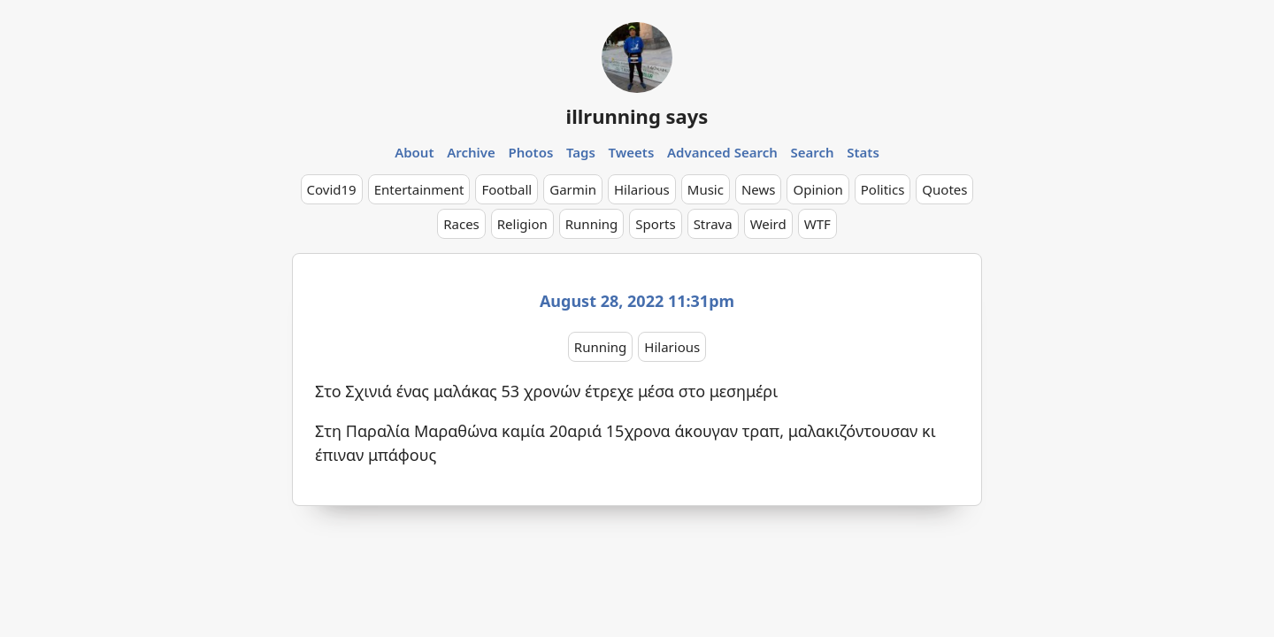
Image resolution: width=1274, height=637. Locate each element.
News (758, 189)
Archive (471, 152)
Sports (655, 224)
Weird (768, 224)
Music (705, 189)
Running (591, 224)
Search (811, 152)
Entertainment (419, 189)
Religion (522, 224)
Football (506, 189)
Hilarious (642, 189)
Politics (883, 189)
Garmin (572, 189)
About (414, 152)
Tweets (632, 152)
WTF (817, 224)
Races (461, 224)
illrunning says (637, 116)
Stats (863, 152)
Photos (531, 152)
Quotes (944, 189)
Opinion (817, 189)
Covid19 (332, 189)
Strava (713, 224)
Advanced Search (722, 152)
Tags (580, 152)
